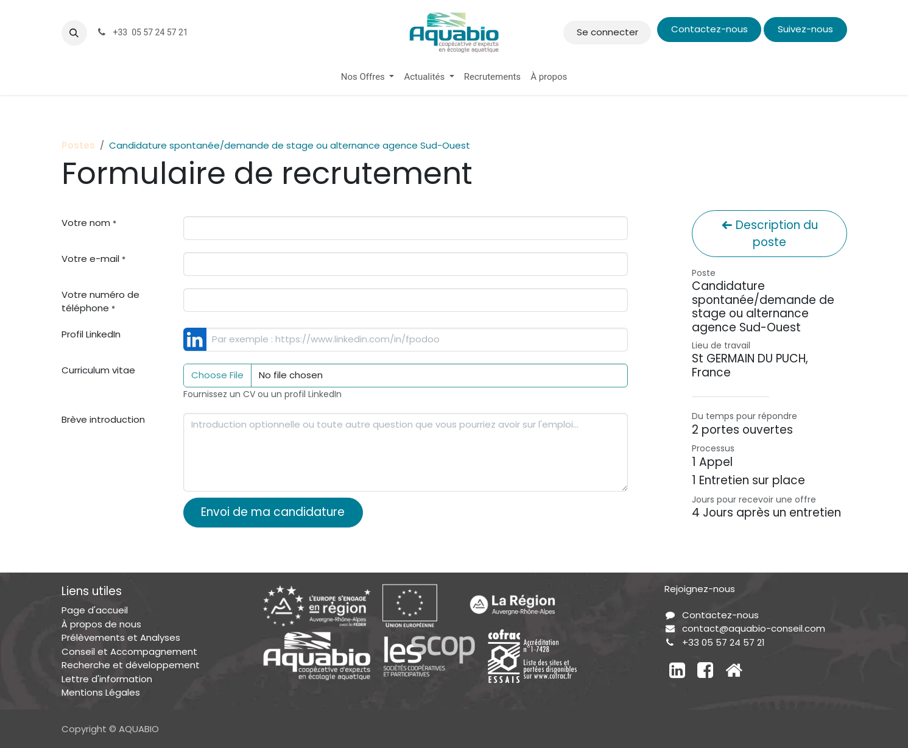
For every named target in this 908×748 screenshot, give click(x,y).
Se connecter (607, 32)
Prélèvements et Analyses (121, 637)
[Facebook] (705, 670)
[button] (74, 33)
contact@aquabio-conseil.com (753, 628)
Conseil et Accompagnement (129, 651)
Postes (78, 145)
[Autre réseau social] (733, 670)
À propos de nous (101, 624)
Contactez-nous (709, 29)
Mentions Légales (101, 692)
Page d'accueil (95, 610)
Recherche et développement (131, 664)
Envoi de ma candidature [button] (273, 512)
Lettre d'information (107, 678)
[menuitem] (367, 77)
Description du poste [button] (769, 233)
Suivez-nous (805, 29)
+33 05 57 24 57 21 (723, 642)
